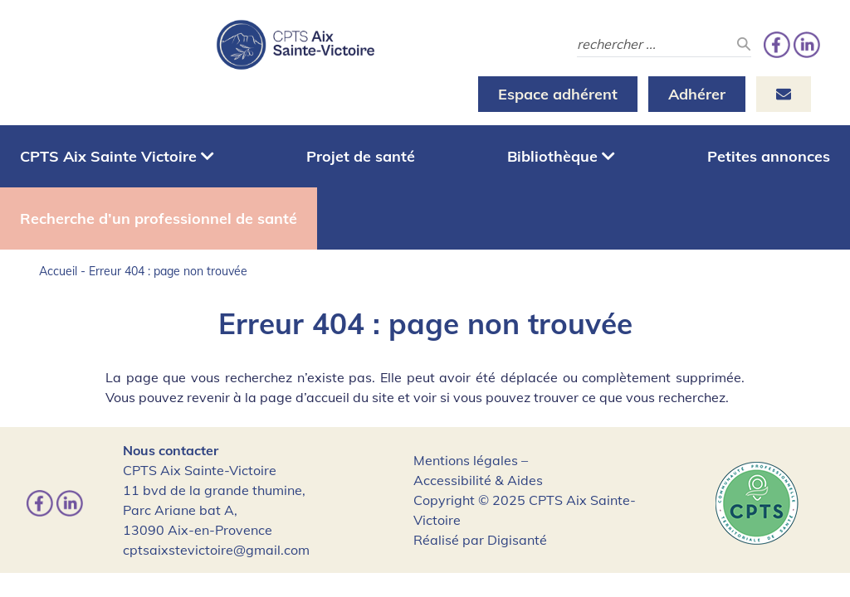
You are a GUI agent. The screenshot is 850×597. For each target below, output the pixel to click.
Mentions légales (465, 460)
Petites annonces (768, 156)
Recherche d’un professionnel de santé (158, 218)
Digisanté (517, 539)
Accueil (58, 271)
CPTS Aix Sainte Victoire (117, 156)
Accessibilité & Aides (478, 480)
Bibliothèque (561, 156)
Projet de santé (360, 156)
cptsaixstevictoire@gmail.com (216, 549)
